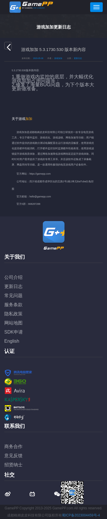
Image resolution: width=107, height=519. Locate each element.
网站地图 (13, 322)
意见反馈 (13, 455)
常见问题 (13, 295)
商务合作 (13, 446)
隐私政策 (13, 313)
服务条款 (13, 304)
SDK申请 (13, 332)
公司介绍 (13, 277)
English (11, 341)
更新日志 (13, 286)
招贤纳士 (13, 464)
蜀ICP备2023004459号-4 (81, 515)
